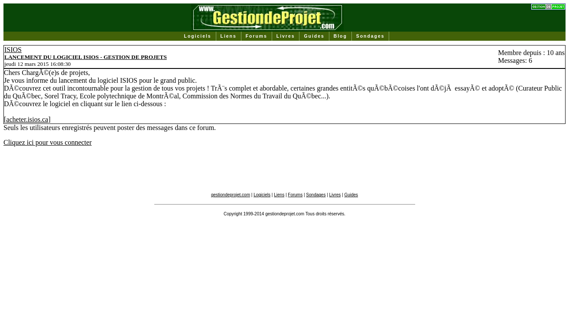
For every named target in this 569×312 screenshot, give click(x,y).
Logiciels (197, 36)
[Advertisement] (284, 172)
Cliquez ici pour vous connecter (47, 142)
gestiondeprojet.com (230, 194)
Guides (314, 36)
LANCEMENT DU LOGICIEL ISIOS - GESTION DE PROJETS (85, 57)
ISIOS (13, 49)
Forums (256, 36)
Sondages (370, 36)
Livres (285, 36)
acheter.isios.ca (27, 119)
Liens (229, 36)
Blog (340, 36)
